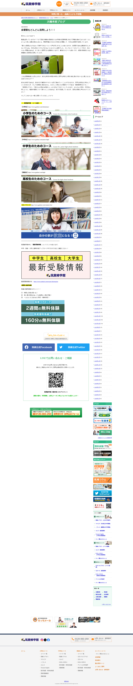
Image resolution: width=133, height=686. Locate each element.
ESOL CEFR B (81, 662)
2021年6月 (97, 338)
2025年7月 (97, 154)
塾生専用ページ (99, 663)
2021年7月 (97, 335)
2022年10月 (97, 278)
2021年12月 (97, 316)
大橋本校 (98, 592)
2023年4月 (97, 256)
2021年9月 (97, 327)
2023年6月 (97, 248)
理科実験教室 (45, 673)
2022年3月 (97, 304)
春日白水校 (98, 594)
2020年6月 (97, 383)
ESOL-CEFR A (63, 662)
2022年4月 (97, 301)
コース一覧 (44, 653)
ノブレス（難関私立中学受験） (103, 527)
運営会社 (66, 681)
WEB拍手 (56, 336)
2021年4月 (97, 346)
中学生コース (54, 10)
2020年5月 (97, 387)
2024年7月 (97, 199)
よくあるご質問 (66, 3)
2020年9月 (97, 372)
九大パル (80, 659)
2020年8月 (97, 376)
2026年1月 (97, 132)
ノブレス (43, 662)
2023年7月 (97, 245)
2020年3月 (97, 394)
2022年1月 (97, 312)
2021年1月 (97, 357)
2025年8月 (97, 151)
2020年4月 (97, 391)
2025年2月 (97, 173)
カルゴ (43, 665)
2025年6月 (97, 158)
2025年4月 (97, 166)
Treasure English (45, 667)
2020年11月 (97, 365)
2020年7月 (97, 380)
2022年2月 (97, 308)
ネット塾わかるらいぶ (101, 539)
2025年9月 (97, 147)
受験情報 (43, 676)
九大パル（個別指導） (101, 570)
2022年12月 (97, 271)
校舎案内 (105, 10)
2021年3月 (97, 349)
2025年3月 (97, 170)
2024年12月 (97, 181)
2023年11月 (97, 229)
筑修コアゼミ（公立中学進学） (103, 520)
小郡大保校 (98, 596)
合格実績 (92, 10)
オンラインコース (79, 10)
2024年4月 (97, 211)
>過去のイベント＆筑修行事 (105, 437)
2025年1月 (97, 177)
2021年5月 (97, 342)
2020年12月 (97, 361)
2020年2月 (97, 398)
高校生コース (66, 10)
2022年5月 (97, 297)
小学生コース (41, 10)
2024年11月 (97, 184)
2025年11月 (97, 140)
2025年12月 (97, 136)
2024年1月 (97, 222)
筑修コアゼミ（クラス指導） (103, 546)
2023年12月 (97, 226)
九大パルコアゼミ (83, 656)
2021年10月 (97, 323)
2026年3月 (97, 125)
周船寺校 (98, 599)
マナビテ (43, 659)
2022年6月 (97, 293)
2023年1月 (97, 267)
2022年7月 (97, 290)
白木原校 (106, 594)
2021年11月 (97, 319)
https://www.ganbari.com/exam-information (46, 281)
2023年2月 (97, 263)
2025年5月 (97, 162)
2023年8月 (97, 241)
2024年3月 (97, 215)
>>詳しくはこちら (106, 604)
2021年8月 (97, 331)
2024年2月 (97, 218)
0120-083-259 (82, 639)
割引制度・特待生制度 (47, 670)
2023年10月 (97, 233)
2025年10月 (97, 143)
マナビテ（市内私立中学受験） (103, 523)
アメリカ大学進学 (100, 579)
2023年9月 (97, 237)
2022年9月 (97, 282)
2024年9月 (97, 192)
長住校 (105, 592)
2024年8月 (97, 196)
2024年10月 (97, 188)
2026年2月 (97, 128)
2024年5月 (97, 207)
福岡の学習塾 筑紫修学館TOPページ (29, 17)
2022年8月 (97, 286)
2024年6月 (97, 203)
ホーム (28, 10)
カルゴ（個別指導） (101, 530)
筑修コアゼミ (45, 656)
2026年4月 (97, 121)
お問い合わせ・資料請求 (102, 669)
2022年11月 (97, 274)
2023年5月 (97, 252)
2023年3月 (97, 260)
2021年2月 (97, 353)
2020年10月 (97, 368)
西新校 (105, 596)
